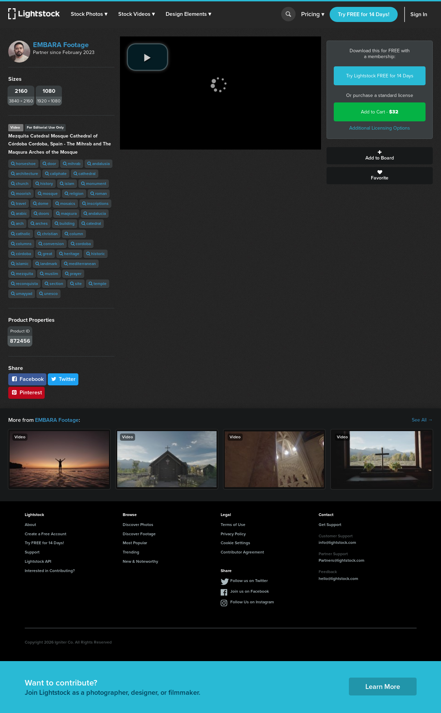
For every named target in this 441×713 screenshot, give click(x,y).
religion (74, 193)
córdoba (21, 254)
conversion (51, 244)
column (74, 234)
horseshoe (23, 164)
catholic (20, 234)
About (30, 525)
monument (93, 183)
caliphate (56, 174)
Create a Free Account (45, 534)
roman (98, 193)
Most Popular (135, 543)
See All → (422, 420)
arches (39, 223)
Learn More (382, 686)
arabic (19, 213)
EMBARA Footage (61, 45)
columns (21, 244)
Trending (131, 552)
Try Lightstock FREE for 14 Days (380, 75)
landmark (46, 264)
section (54, 284)
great (45, 254)
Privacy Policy (233, 534)
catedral (91, 223)
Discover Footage (139, 534)
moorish (21, 193)
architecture (24, 174)
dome (40, 203)
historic (95, 254)
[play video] (147, 57)
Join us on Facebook (249, 591)
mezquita (22, 274)
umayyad (21, 293)
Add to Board (380, 156)
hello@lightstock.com (338, 578)
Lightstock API (38, 561)
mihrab (71, 164)
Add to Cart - (379, 112)
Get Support (330, 525)
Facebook (27, 379)
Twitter (63, 379)
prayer (73, 274)
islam (67, 183)
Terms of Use (233, 525)
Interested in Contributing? (50, 571)
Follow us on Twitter (249, 581)
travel (18, 203)
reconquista (24, 284)
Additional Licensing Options (379, 128)
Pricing (312, 14)
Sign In (418, 14)
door (49, 164)
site (76, 284)
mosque (48, 193)
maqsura (66, 213)
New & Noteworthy (140, 561)
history (44, 183)
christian (47, 234)
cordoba (81, 244)
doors (41, 213)
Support (32, 552)
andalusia (98, 164)
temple (98, 284)
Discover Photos (138, 525)
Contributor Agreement (242, 552)
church (20, 183)
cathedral (85, 174)
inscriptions (95, 203)
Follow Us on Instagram (252, 602)
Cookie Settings (235, 543)
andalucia (95, 213)
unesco (48, 293)
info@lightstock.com (337, 542)
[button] (89, 14)
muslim (49, 274)
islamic (20, 264)
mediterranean (80, 264)
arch (17, 223)
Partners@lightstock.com (341, 560)
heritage (69, 254)
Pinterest (26, 392)
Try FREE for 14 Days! (363, 14)
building (65, 223)
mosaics (65, 203)
